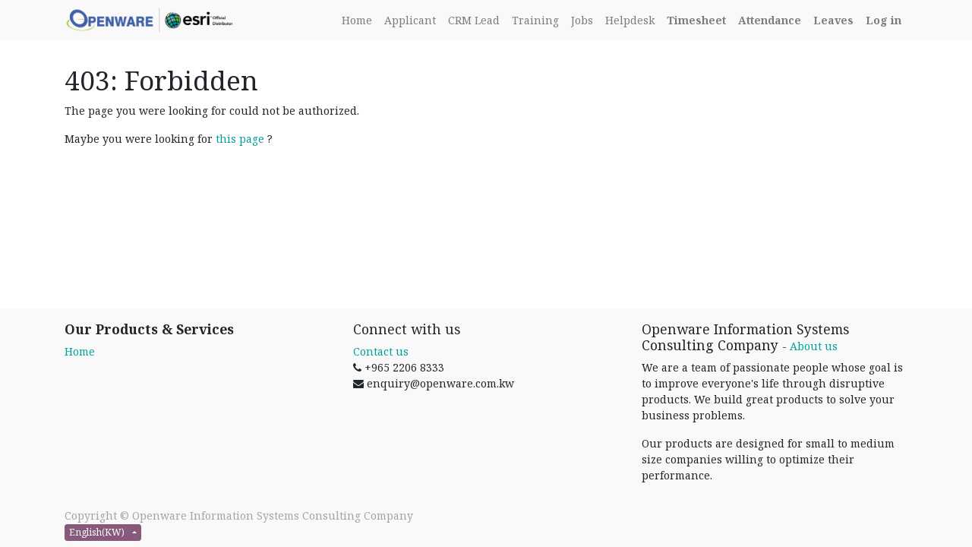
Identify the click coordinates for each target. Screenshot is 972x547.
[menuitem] (357, 20)
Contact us (381, 351)
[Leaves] (833, 20)
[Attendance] (769, 20)
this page (240, 138)
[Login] (883, 20)
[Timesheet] (696, 20)
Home (80, 351)
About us (814, 346)
